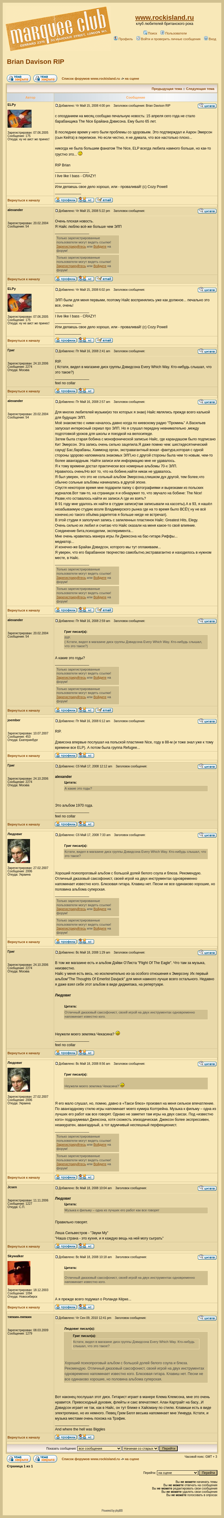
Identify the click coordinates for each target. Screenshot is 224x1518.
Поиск (150, 33)
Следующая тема (200, 89)
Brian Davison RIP (35, 61)
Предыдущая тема (167, 89)
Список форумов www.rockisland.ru (91, 78)
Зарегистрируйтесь (71, 246)
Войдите (100, 246)
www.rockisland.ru (164, 17)
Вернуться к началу (24, 200)
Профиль (123, 39)
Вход (210, 39)
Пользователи (174, 33)
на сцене (132, 78)
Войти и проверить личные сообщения (169, 39)
